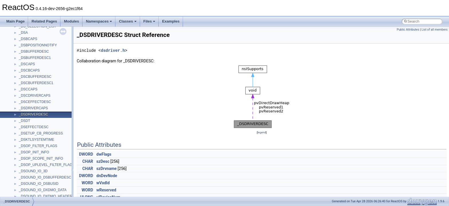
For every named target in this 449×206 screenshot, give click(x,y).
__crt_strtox (28, 53)
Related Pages (44, 21)
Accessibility (28, 59)
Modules (71, 21)
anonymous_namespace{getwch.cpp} (47, 109)
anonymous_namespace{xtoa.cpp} (45, 172)
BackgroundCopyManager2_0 (41, 191)
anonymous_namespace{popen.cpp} (47, 134)
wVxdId (103, 183)
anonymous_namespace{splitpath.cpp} (48, 141)
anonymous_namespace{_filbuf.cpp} (46, 65)
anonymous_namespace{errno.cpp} (46, 90)
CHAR (87, 161)
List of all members (435, 29)
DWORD (86, 154)
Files (149, 21)
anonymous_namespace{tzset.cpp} (45, 160)
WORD (87, 183)
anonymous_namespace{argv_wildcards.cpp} (53, 72)
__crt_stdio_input (32, 40)
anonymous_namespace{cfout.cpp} (45, 78)
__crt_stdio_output (33, 46)
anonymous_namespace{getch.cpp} (46, 103)
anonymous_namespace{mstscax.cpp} (48, 122)
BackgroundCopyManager (39, 185)
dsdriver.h (113, 50)
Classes (127, 21)
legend (261, 132)
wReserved (106, 190)
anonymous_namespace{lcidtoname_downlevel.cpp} (59, 116)
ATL (22, 179)
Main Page (15, 21)
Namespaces (99, 21)
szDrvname (107, 168)
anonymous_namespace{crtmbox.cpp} (48, 84)
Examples (171, 21)
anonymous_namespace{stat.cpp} (45, 147)
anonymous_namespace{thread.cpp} (47, 153)
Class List (21, 34)
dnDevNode (107, 175)
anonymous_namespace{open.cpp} (46, 128)
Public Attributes (408, 29)
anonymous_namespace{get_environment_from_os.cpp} (62, 97)
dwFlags (104, 154)
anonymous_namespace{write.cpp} (45, 166)
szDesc (103, 161)
